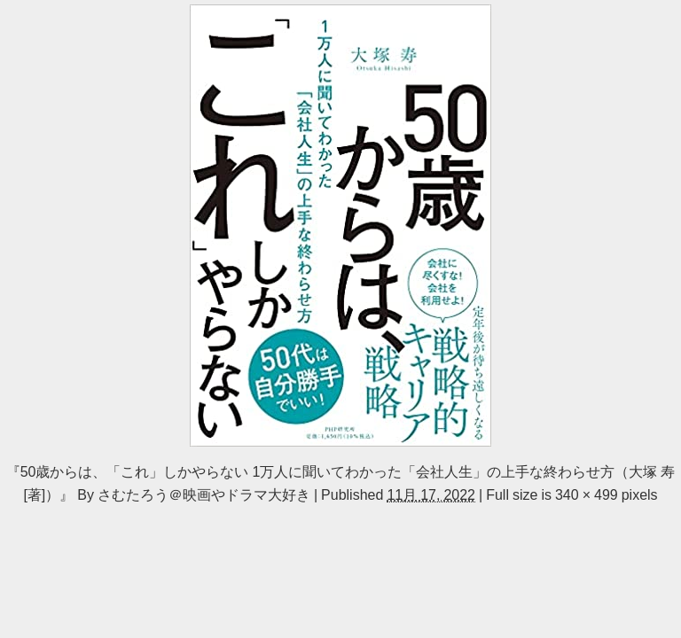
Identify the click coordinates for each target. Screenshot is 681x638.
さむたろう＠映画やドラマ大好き (204, 494)
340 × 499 (586, 494)
